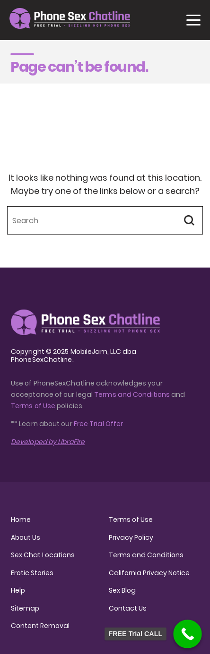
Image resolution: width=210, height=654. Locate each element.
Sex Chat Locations (43, 555)
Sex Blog (122, 590)
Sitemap (25, 608)
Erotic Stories (32, 573)
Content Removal (40, 625)
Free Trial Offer (98, 423)
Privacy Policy (131, 537)
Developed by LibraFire (48, 441)
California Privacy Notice (149, 573)
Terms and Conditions (132, 394)
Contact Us (128, 608)
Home (21, 519)
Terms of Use (34, 406)
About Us (25, 537)
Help (18, 590)
